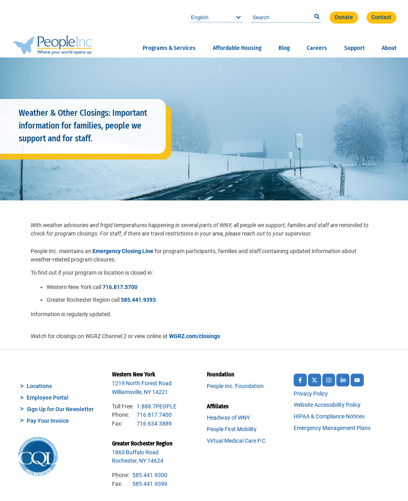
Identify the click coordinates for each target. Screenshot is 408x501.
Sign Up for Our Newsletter (60, 409)
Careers (317, 47)
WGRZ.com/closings (194, 336)
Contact (381, 17)
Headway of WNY (228, 417)
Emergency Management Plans (332, 428)
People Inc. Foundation (235, 386)
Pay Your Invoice (48, 421)
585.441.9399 (149, 484)
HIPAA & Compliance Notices (329, 416)
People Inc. (52, 28)
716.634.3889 (154, 423)
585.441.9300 (149, 475)
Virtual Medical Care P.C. (237, 441)
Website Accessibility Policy (327, 405)
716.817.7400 (154, 415)
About (389, 47)
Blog (284, 47)
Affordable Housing (237, 47)
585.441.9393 (138, 300)
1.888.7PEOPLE (157, 406)
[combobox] (286, 17)
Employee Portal (48, 397)
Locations (39, 386)
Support (354, 47)
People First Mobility (232, 429)
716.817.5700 (119, 287)
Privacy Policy (311, 393)
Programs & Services (169, 47)
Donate (344, 17)
